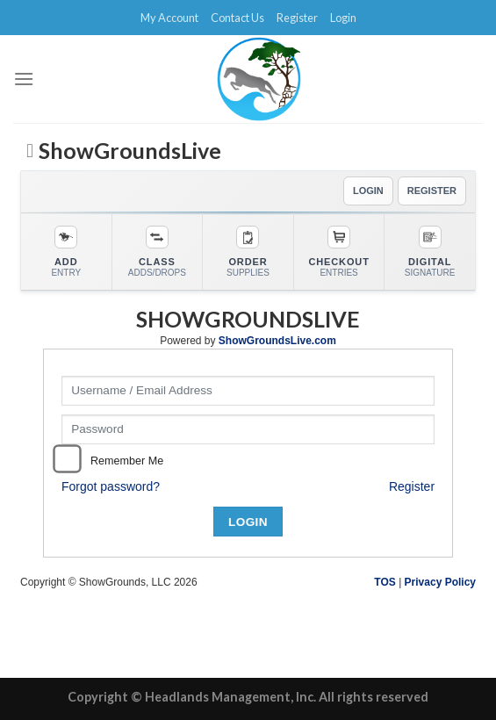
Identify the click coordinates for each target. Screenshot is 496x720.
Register (297, 18)
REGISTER (431, 190)
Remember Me (126, 461)
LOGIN (368, 190)
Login (343, 18)
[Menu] (23, 78)
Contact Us (237, 18)
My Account (169, 18)
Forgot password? (110, 486)
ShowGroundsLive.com (277, 341)
